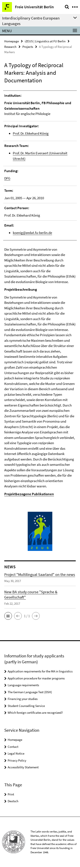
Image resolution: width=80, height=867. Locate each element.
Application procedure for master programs (36, 678)
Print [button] (11, 794)
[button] (8, 616)
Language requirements (23, 685)
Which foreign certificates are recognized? (35, 713)
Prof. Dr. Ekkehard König (31, 133)
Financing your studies (23, 699)
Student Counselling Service (26, 706)
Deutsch (13, 801)
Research (10, 47)
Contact (13, 747)
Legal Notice (16, 753)
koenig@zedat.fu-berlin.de (32, 232)
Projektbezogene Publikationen (29, 494)
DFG (7, 178)
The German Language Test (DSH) (30, 692)
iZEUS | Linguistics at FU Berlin (45, 41)
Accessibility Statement (23, 767)
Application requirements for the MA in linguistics (40, 671)
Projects (27, 47)
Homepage (11, 41)
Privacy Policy (17, 760)
